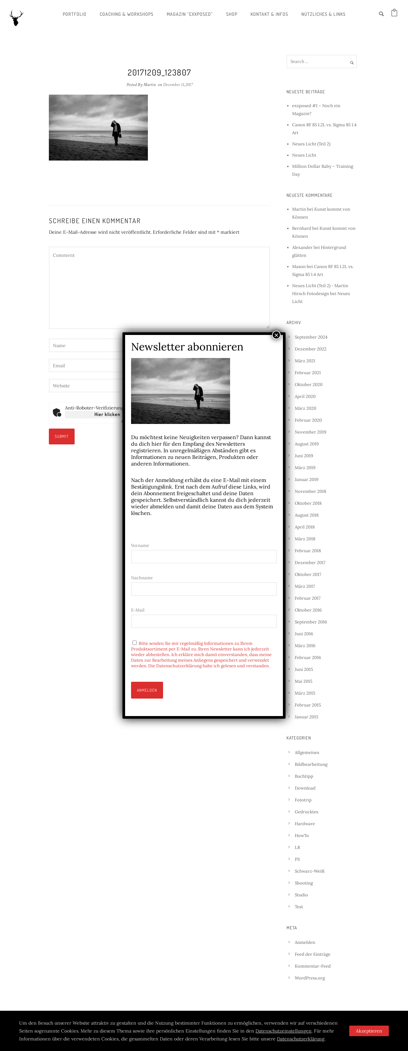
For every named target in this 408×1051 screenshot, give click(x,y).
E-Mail (138, 610)
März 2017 (305, 586)
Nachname (142, 578)
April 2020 (305, 396)
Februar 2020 (308, 420)
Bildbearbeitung (311, 764)
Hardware (305, 823)
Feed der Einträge (312, 954)
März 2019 (305, 467)
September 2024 (311, 337)
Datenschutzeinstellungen (283, 1031)
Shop (231, 14)
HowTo (302, 835)
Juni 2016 (304, 634)
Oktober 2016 (308, 610)
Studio (301, 895)
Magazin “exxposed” (190, 14)
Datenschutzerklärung (300, 1039)
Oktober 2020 (309, 384)
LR (297, 847)
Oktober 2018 (308, 503)
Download (305, 788)
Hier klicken (107, 414)
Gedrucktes (306, 812)
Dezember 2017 (310, 562)
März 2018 (305, 539)
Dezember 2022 (310, 349)
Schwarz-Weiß (309, 871)
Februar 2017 (308, 598)
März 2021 (305, 361)
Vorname (140, 545)
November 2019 (310, 432)
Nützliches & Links (323, 14)
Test (299, 907)
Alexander (302, 247)
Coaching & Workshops (126, 14)
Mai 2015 (303, 681)
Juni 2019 (304, 456)
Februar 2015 (308, 705)
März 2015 (305, 693)
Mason (299, 266)
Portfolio (74, 14)
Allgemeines (307, 752)
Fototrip (303, 800)
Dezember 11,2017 (178, 85)
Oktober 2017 (308, 574)
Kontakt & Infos (269, 14)
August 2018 (307, 515)
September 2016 (311, 622)
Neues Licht (304, 155)
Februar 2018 (308, 551)
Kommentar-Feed (313, 966)
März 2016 (305, 645)
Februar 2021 (308, 372)
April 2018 (305, 527)
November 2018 (310, 491)
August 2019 (307, 444)
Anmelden (305, 942)
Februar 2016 (308, 657)
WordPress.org (310, 978)
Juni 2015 (304, 669)
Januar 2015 (306, 717)
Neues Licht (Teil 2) (311, 144)
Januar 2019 (307, 479)
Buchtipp (304, 776)
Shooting (304, 883)
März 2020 (305, 408)
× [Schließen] (276, 335)
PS (297, 859)
